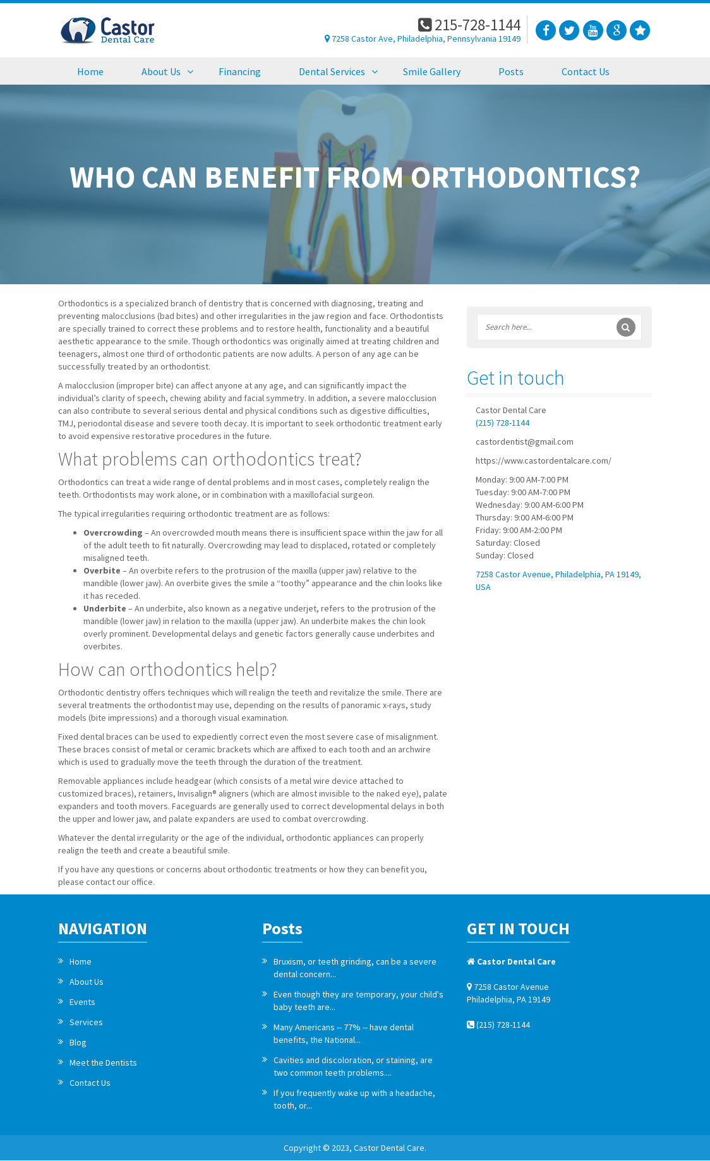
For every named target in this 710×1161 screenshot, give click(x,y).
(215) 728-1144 (502, 422)
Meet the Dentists (103, 1062)
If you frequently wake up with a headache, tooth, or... (354, 1099)
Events (82, 1002)
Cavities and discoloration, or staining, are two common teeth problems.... (353, 1066)
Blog (78, 1042)
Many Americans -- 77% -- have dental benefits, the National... (344, 1033)
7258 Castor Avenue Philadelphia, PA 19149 (508, 993)
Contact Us (90, 1082)
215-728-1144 (469, 24)
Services (86, 1022)
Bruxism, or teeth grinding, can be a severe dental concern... (355, 968)
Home (80, 961)
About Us (86, 981)
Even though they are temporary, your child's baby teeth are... (358, 1001)
